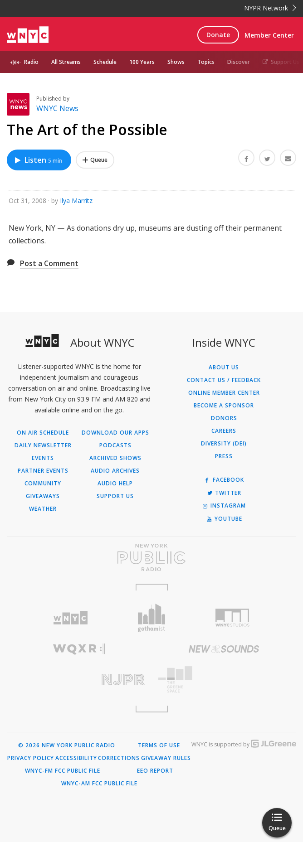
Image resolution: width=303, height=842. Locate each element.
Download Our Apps (115, 433)
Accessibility (76, 758)
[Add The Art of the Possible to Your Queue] (95, 160)
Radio (31, 62)
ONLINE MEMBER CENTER (224, 393)
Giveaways (43, 496)
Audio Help (115, 483)
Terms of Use (159, 745)
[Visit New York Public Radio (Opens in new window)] (151, 557)
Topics (206, 62)
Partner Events (43, 471)
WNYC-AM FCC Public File (99, 783)
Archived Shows (115, 458)
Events (43, 458)
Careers (223, 431)
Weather (43, 509)
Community (42, 483)
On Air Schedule (43, 433)
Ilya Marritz (76, 200)
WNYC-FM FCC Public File (62, 771)
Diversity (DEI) (224, 443)
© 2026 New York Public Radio (66, 745)
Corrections (119, 758)
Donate (218, 34)
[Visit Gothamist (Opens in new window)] (151, 618)
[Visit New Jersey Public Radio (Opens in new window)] (79, 679)
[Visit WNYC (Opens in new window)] (70, 618)
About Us (224, 367)
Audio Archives (115, 471)
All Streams (66, 62)
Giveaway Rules (166, 758)
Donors (224, 418)
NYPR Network (270, 8)
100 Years (142, 62)
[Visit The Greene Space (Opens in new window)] (224, 679)
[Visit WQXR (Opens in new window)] (79, 649)
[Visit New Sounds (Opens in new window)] (224, 649)
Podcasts (115, 445)
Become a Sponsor (224, 405)
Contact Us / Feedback (224, 380)
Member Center (269, 35)
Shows (176, 62)
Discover (238, 62)
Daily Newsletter (43, 445)
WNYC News (57, 108)
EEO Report (155, 771)
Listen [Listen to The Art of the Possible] (38, 160)
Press (224, 456)
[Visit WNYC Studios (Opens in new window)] (232, 618)
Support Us (281, 62)
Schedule (105, 62)
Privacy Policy (30, 758)
